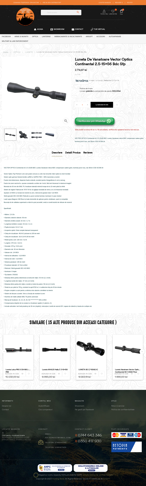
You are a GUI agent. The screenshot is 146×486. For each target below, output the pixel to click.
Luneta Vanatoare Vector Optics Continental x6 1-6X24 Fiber (127, 370)
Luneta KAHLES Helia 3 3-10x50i (54, 369)
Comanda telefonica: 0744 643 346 (26, 2)
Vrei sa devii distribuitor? (52, 2)
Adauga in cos (101, 105)
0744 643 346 (88, 435)
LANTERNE (46, 36)
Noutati (130, 2)
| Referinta (107, 80)
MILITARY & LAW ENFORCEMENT (15, 41)
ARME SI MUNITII (21, 36)
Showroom (79, 406)
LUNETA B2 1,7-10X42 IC (88, 369)
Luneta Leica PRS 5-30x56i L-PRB (17, 370)
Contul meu (104, 12)
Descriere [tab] (57, 152)
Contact (5, 409)
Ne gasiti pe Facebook (84, 409)
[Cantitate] (82, 105)
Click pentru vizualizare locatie (13, 435)
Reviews (87, 152)
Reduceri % (119, 2)
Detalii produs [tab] (72, 152)
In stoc (91, 80)
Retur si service (117, 406)
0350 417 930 (88, 441)
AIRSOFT (89, 36)
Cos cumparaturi (45, 409)
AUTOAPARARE (115, 36)
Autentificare (43, 406)
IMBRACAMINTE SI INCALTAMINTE (68, 36)
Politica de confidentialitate (122, 409)
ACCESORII (100, 36)
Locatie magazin (105, 2)
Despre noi (6, 406)
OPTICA (35, 36)
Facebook (6, 36)
